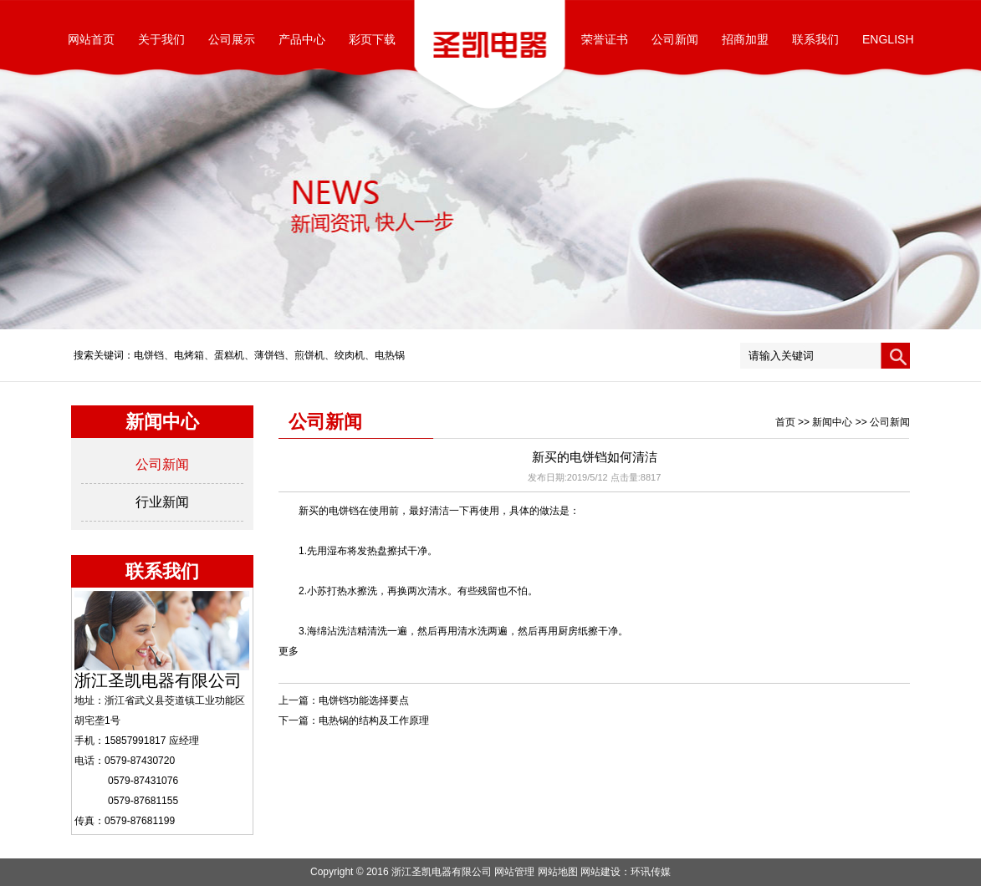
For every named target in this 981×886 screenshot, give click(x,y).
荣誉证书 (604, 39)
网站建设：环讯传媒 (625, 872)
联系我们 (815, 39)
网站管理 (514, 872)
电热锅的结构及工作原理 (374, 720)
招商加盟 (745, 39)
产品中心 (301, 39)
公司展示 (231, 39)
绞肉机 (350, 355)
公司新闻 (674, 39)
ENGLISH (887, 39)
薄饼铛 (269, 355)
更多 (288, 651)
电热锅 (390, 355)
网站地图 (558, 872)
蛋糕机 (229, 355)
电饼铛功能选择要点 (364, 700)
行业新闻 (162, 502)
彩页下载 (372, 39)
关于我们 (161, 39)
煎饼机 (309, 355)
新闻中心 (832, 422)
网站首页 (91, 39)
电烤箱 (189, 355)
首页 (785, 422)
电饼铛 (149, 355)
